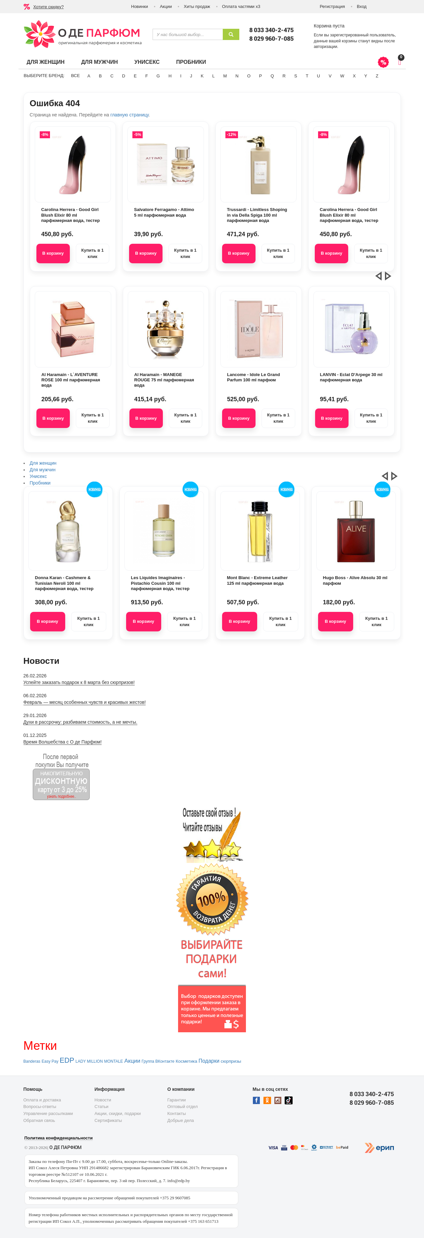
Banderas (32, 1061)
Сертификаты (108, 1120)
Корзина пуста (329, 25)
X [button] (354, 75)
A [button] (88, 75)
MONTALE (113, 1061)
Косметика (186, 1061)
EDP (67, 1060)
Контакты (176, 1113)
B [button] (100, 75)
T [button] (307, 75)
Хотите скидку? (48, 6)
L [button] (213, 75)
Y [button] (365, 75)
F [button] (146, 75)
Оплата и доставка (42, 1099)
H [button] (169, 75)
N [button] (236, 75)
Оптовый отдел (182, 1106)
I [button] (180, 75)
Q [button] (272, 75)
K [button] (202, 75)
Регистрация (332, 6)
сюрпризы (231, 1061)
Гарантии (176, 1099)
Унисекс (147, 62)
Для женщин (46, 62)
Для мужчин (99, 62)
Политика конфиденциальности (58, 1137)
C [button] (111, 75)
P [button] (260, 75)
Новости (103, 1099)
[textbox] (188, 34)
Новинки (139, 6)
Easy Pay (50, 1061)
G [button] (158, 75)
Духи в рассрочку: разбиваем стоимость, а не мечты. (80, 722)
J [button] (191, 75)
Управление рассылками (48, 1113)
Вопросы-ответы (40, 1106)
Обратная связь (39, 1120)
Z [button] (377, 75)
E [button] (135, 75)
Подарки (209, 1061)
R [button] (284, 75)
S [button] (295, 75)
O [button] (249, 75)
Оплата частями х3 (241, 6)
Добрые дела (180, 1120)
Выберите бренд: (44, 75)
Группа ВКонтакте (158, 1061)
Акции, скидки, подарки (118, 1113)
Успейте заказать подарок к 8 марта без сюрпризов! (79, 682)
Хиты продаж (197, 6)
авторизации (325, 46)
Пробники (191, 62)
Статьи (102, 1106)
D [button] (123, 75)
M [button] (225, 75)
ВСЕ (75, 75)
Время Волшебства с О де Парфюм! (63, 742)
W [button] (342, 75)
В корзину (53, 253)
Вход (361, 6)
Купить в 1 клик (92, 253)
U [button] (318, 75)
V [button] (330, 75)
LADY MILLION (89, 1061)
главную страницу (129, 114)
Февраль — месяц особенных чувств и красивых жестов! (85, 702)
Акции (166, 6)
